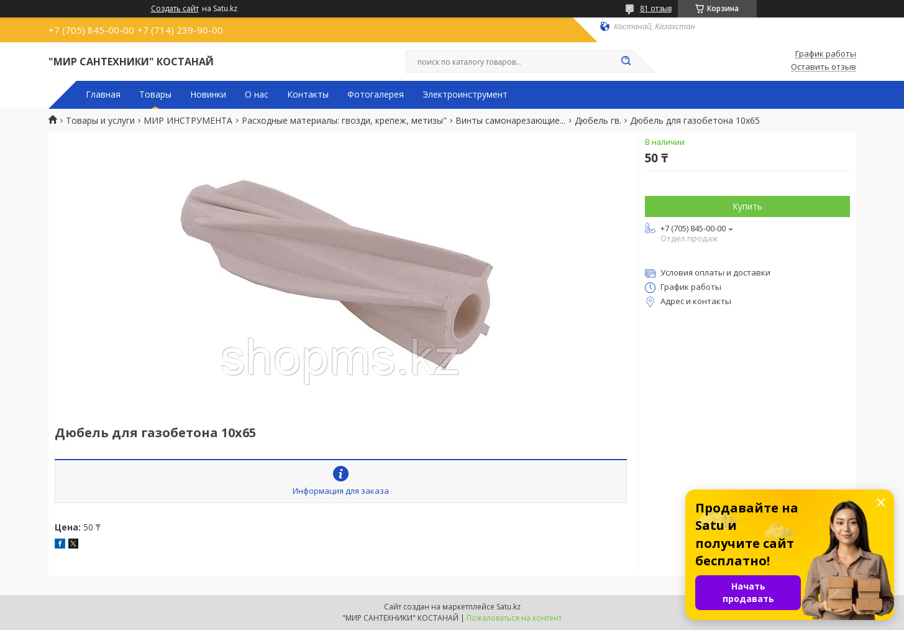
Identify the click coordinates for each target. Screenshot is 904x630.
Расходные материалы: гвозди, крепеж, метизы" (344, 120)
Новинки (208, 94)
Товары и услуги (100, 120)
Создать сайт (175, 8)
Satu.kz (508, 606)
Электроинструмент (465, 94)
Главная (103, 94)
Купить (747, 206)
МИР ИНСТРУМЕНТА (188, 120)
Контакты (308, 94)
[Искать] (626, 61)
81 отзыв (656, 8)
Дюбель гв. (598, 120)
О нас (256, 94)
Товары (155, 94)
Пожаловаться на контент (514, 618)
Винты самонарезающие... (510, 120)
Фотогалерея (375, 94)
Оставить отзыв (823, 67)
